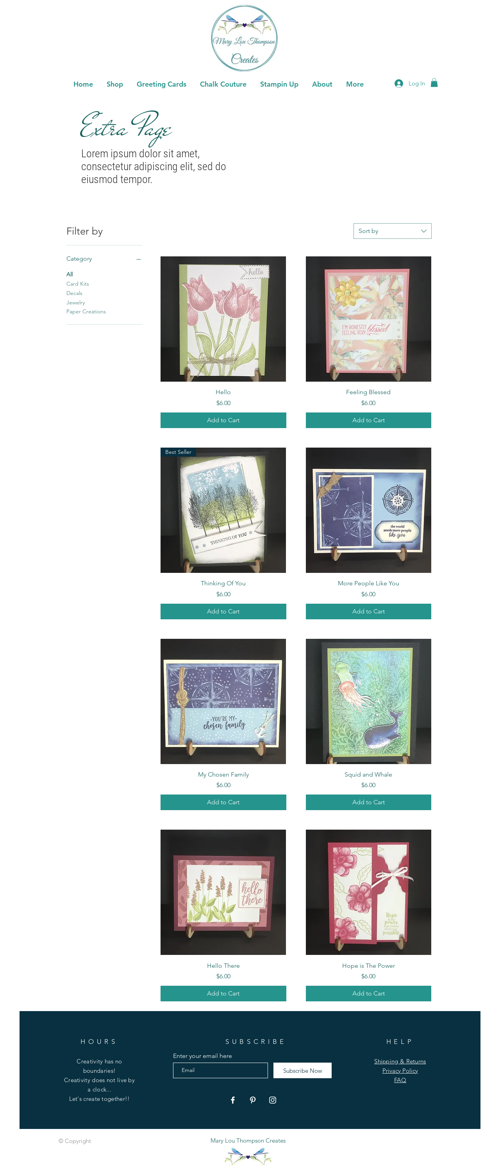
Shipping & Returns (400, 1061)
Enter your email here (202, 1056)
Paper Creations (86, 311)
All (69, 274)
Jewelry (75, 302)
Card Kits (77, 283)
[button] (161, 83)
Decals (74, 293)
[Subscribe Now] (302, 1070)
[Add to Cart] (223, 420)
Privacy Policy (400, 1070)
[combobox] (393, 231)
